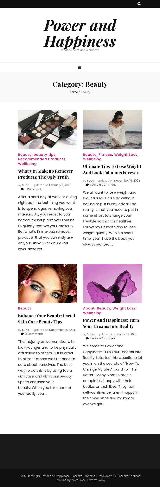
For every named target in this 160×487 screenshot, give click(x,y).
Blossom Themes (128, 476)
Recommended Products (42, 159)
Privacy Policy (96, 480)
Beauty (24, 154)
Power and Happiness (80, 33)
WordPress (78, 480)
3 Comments (34, 334)
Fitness (105, 154)
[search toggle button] (139, 4)
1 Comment (33, 189)
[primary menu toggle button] (80, 67)
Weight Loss (126, 154)
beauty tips (45, 154)
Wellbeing (27, 163)
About (89, 308)
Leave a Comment (103, 185)
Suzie (25, 185)
